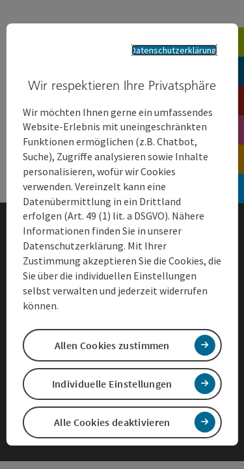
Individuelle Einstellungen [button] (112, 383)
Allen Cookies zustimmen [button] (112, 345)
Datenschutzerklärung (174, 50)
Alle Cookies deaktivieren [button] (112, 422)
